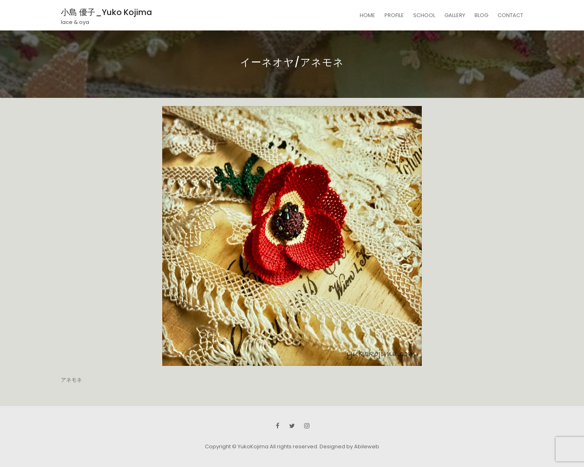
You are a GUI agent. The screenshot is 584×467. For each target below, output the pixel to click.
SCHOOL (424, 15)
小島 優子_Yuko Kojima (106, 12)
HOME (367, 15)
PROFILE (394, 15)
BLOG (481, 15)
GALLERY (454, 15)
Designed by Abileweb (349, 446)
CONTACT (510, 15)
